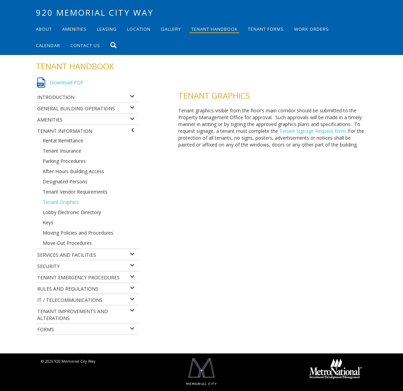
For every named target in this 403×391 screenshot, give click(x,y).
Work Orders (311, 29)
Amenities (74, 29)
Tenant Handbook (214, 29)
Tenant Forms (266, 29)
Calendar (48, 45)
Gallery (171, 29)
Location (139, 29)
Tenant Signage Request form (312, 131)
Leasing (107, 29)
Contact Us (85, 45)
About (44, 29)
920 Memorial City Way (95, 12)
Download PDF (66, 82)
